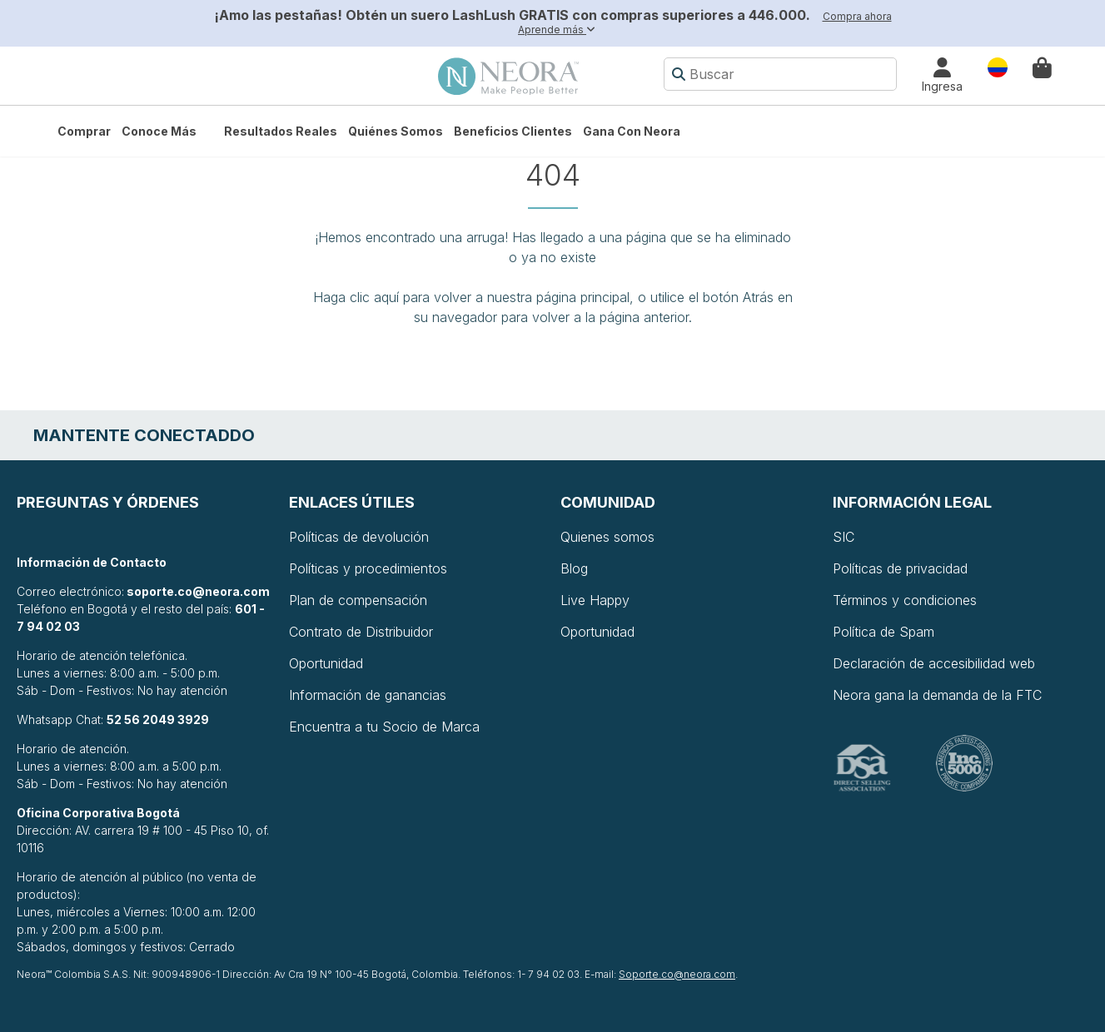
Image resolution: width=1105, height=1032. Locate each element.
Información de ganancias (367, 695)
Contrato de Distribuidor (361, 631)
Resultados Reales (280, 131)
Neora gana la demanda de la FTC (937, 695)
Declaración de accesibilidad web (934, 663)
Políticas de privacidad (900, 568)
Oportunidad (326, 663)
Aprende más (556, 29)
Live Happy (595, 600)
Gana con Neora (631, 131)
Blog (574, 568)
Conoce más (159, 131)
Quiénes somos (395, 131)
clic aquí (374, 297)
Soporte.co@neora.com (677, 974)
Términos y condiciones (905, 600)
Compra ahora (857, 16)
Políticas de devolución (359, 536)
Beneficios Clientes (513, 131)
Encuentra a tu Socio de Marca (384, 726)
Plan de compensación (358, 600)
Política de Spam (883, 631)
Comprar (84, 131)
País (998, 66)
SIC (843, 536)
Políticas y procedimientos (368, 568)
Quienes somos (607, 536)
